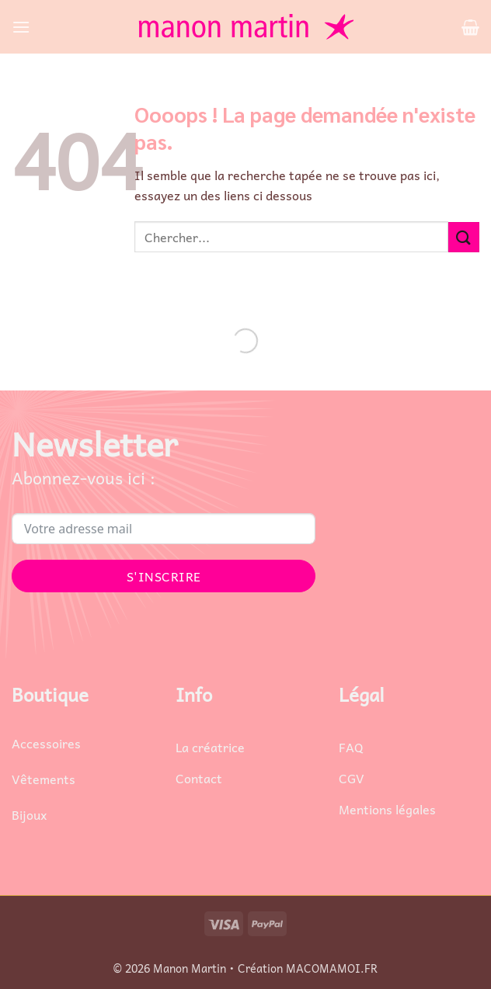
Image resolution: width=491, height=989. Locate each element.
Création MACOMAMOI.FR (308, 968)
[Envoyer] (463, 237)
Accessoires (46, 743)
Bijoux (29, 814)
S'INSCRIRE (164, 576)
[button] (21, 27)
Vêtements (43, 779)
